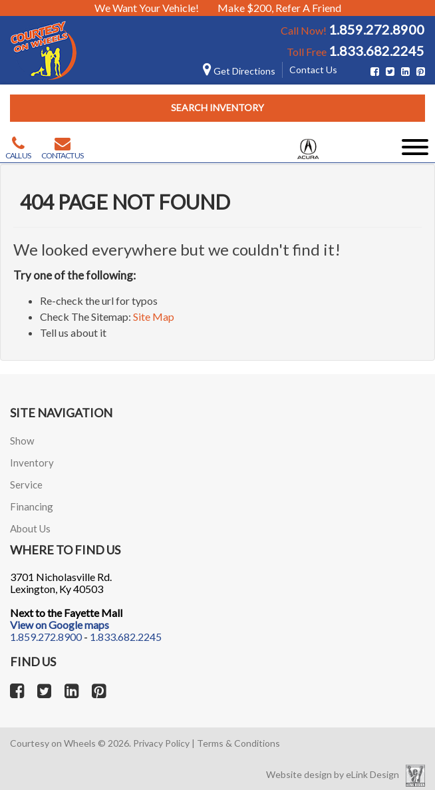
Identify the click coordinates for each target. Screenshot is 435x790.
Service (26, 485)
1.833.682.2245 (376, 51)
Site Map (153, 316)
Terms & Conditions (238, 743)
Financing (31, 506)
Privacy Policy (161, 743)
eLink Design (372, 774)
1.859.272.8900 (376, 29)
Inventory (32, 463)
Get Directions (239, 71)
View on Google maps (59, 624)
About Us (30, 528)
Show (22, 441)
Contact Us (313, 69)
